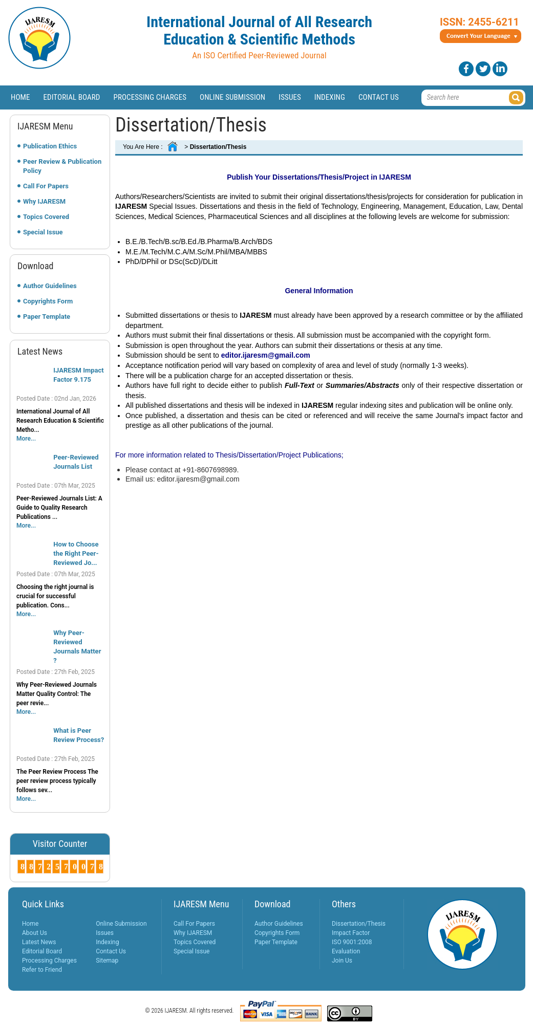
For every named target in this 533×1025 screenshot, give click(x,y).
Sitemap (107, 960)
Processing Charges (149, 97)
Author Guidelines (50, 286)
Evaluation (346, 951)
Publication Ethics (50, 146)
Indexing (329, 97)
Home (20, 97)
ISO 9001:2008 (352, 942)
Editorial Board (72, 97)
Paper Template (46, 316)
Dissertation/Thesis (359, 923)
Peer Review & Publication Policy (62, 166)
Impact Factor (351, 932)
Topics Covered (46, 217)
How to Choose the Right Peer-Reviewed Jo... (75, 553)
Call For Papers (46, 186)
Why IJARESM (44, 201)
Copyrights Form (48, 301)
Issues (290, 97)
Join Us (342, 960)
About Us (34, 932)
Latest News (39, 942)
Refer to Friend (42, 969)
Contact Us (378, 97)
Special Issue (43, 232)
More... (26, 438)
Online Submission (232, 97)
